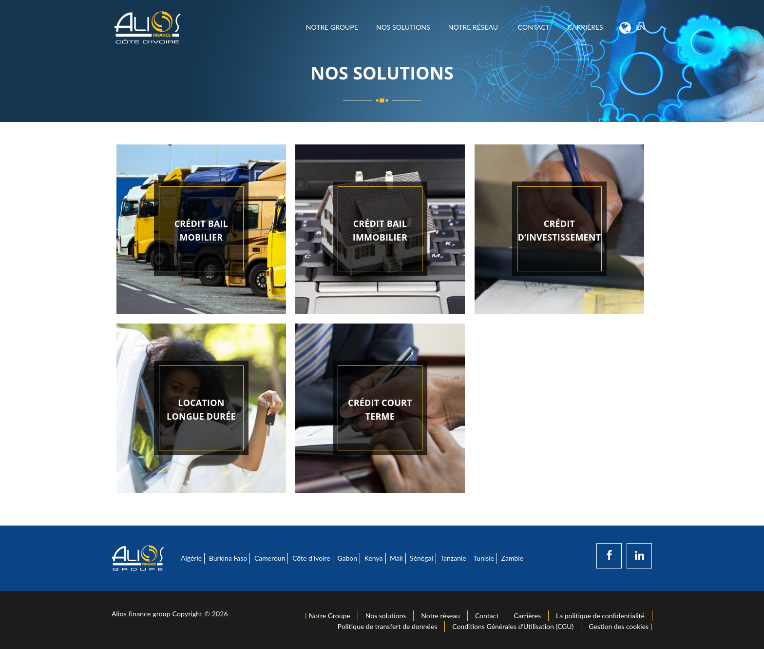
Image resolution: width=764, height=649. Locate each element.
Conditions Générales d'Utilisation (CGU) (512, 626)
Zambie (512, 558)
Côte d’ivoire (311, 558)
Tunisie (483, 558)
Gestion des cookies (619, 626)
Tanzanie (453, 558)
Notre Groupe (332, 27)
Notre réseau (473, 27)
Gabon (347, 558)
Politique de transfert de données (387, 626)
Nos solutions (403, 27)
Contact (533, 27)
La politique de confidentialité (600, 615)
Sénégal (421, 558)
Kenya (373, 558)
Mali (396, 558)
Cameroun (270, 558)
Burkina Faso (228, 558)
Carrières (585, 27)
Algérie (191, 558)
